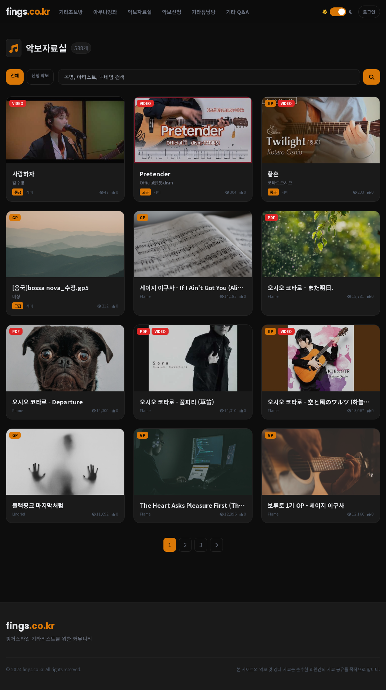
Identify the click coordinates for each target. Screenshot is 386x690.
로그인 (369, 12)
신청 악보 (40, 75)
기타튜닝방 (204, 12)
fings (28, 12)
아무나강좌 (105, 12)
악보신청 (171, 12)
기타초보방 (71, 12)
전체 (15, 75)
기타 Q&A (237, 12)
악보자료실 (140, 12)
